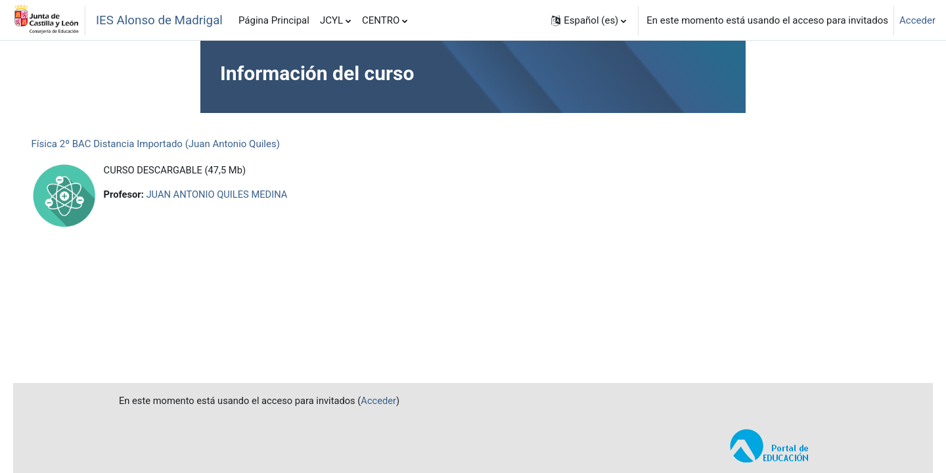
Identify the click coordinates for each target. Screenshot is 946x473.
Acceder (917, 20)
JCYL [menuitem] (331, 20)
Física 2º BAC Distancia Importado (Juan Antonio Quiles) (174, 144)
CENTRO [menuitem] (380, 20)
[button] (588, 20)
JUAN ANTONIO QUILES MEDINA (238, 195)
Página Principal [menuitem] (273, 20)
